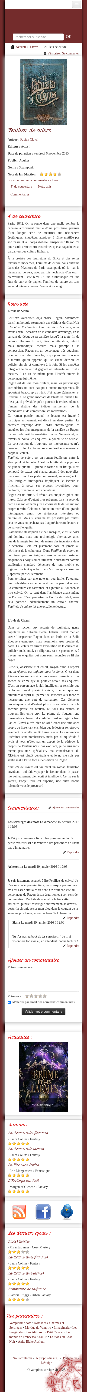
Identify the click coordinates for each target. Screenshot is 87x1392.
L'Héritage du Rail (23, 1181)
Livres (34, 47)
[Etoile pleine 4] (55, 174)
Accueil (21, 47)
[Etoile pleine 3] (50, 174)
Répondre (71, 852)
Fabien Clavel (29, 139)
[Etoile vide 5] (59, 174)
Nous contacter (22, 1358)
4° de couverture (21, 186)
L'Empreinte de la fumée (27, 1289)
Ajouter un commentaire (63, 807)
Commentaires (19, 194)
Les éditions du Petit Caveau (44, 1332)
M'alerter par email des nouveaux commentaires (41, 1002)
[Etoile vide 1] (27, 996)
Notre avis (45, 186)
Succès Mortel (18, 1241)
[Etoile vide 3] (36, 996)
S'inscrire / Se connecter (61, 53)
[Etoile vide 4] (40, 996)
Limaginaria (62, 1327)
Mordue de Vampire (38, 1327)
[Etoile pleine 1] (42, 174)
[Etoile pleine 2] (46, 174)
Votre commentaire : (21, 967)
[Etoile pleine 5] (27, 1144)
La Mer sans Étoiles (23, 1165)
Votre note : (15, 996)
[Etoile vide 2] (31, 996)
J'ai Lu (43, 1337)
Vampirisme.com (20, 1323)
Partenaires (70, 1358)
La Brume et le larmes (26, 1149)
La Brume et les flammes (28, 1133)
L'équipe (46, 1363)
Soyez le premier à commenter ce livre (33, 180)
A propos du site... (47, 1358)
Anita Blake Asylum (31, 1341)
